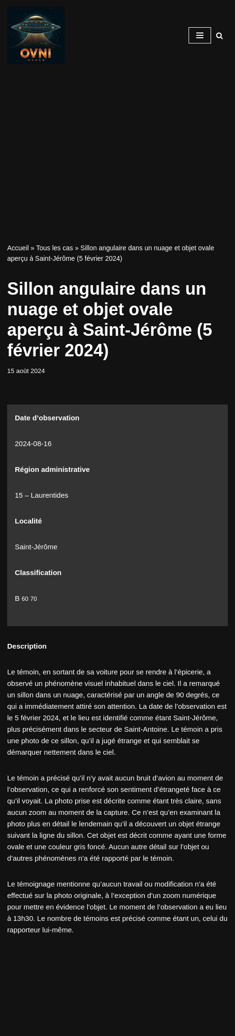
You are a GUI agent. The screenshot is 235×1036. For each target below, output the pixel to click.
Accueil (18, 248)
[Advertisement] (117, 142)
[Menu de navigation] (200, 35)
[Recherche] (219, 35)
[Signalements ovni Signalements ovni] (36, 35)
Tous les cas (54, 248)
